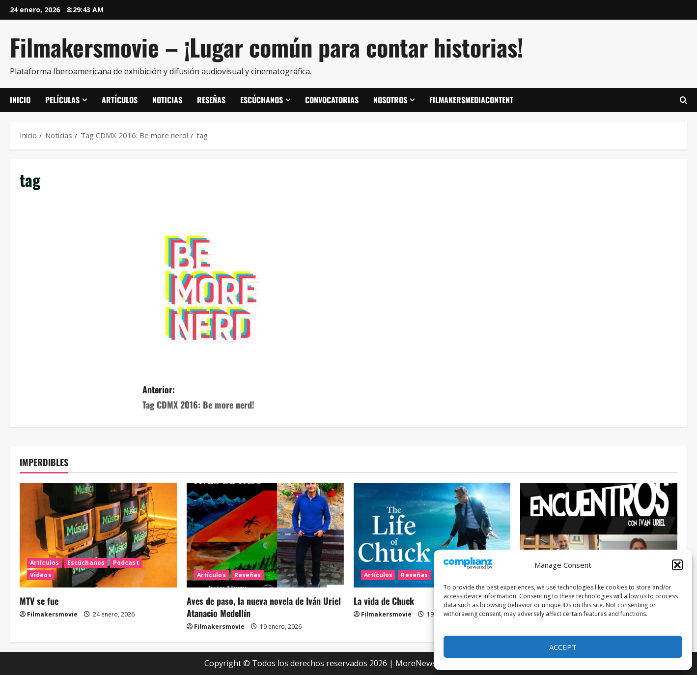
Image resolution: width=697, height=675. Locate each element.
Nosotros (390, 100)
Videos (41, 575)
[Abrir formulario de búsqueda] (683, 100)
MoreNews (415, 663)
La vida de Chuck (384, 600)
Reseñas (211, 100)
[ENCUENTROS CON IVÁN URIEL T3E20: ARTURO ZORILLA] (598, 535)
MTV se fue (39, 600)
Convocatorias (332, 100)
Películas (62, 100)
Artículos (120, 100)
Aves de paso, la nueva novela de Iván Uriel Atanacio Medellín (264, 606)
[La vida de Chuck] (432, 535)
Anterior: (245, 397)
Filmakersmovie (52, 614)
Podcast (126, 562)
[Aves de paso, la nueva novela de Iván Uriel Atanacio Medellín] (265, 535)
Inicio (20, 100)
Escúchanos (261, 100)
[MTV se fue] (98, 535)
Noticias (167, 100)
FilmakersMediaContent (471, 100)
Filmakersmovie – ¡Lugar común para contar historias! (266, 46)
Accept (563, 647)
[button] (677, 565)
